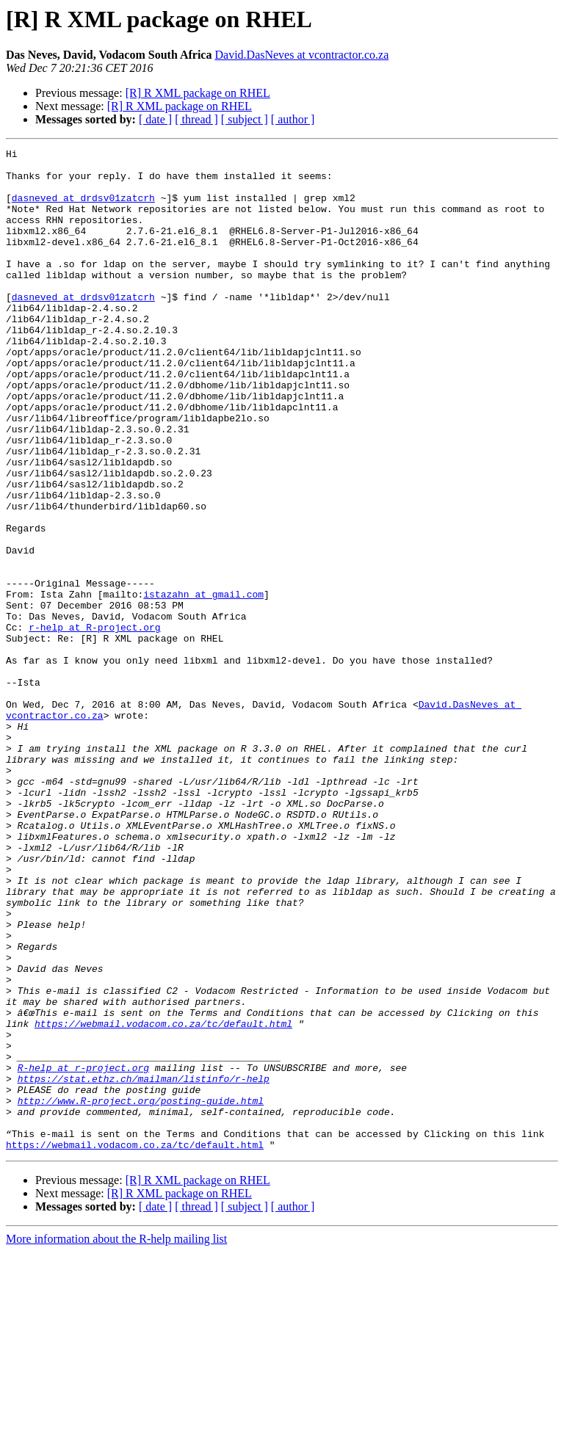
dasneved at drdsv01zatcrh (83, 208)
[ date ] (155, 119)
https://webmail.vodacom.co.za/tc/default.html (163, 1199)
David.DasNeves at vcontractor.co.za (301, 54)
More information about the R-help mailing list (116, 1439)
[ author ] (293, 119)
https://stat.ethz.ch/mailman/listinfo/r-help (144, 1265)
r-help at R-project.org (94, 723)
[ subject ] (244, 119)
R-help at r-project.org (83, 1252)
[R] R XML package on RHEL (198, 93)
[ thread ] (196, 119)
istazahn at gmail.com (203, 684)
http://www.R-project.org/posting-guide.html (141, 1292)
